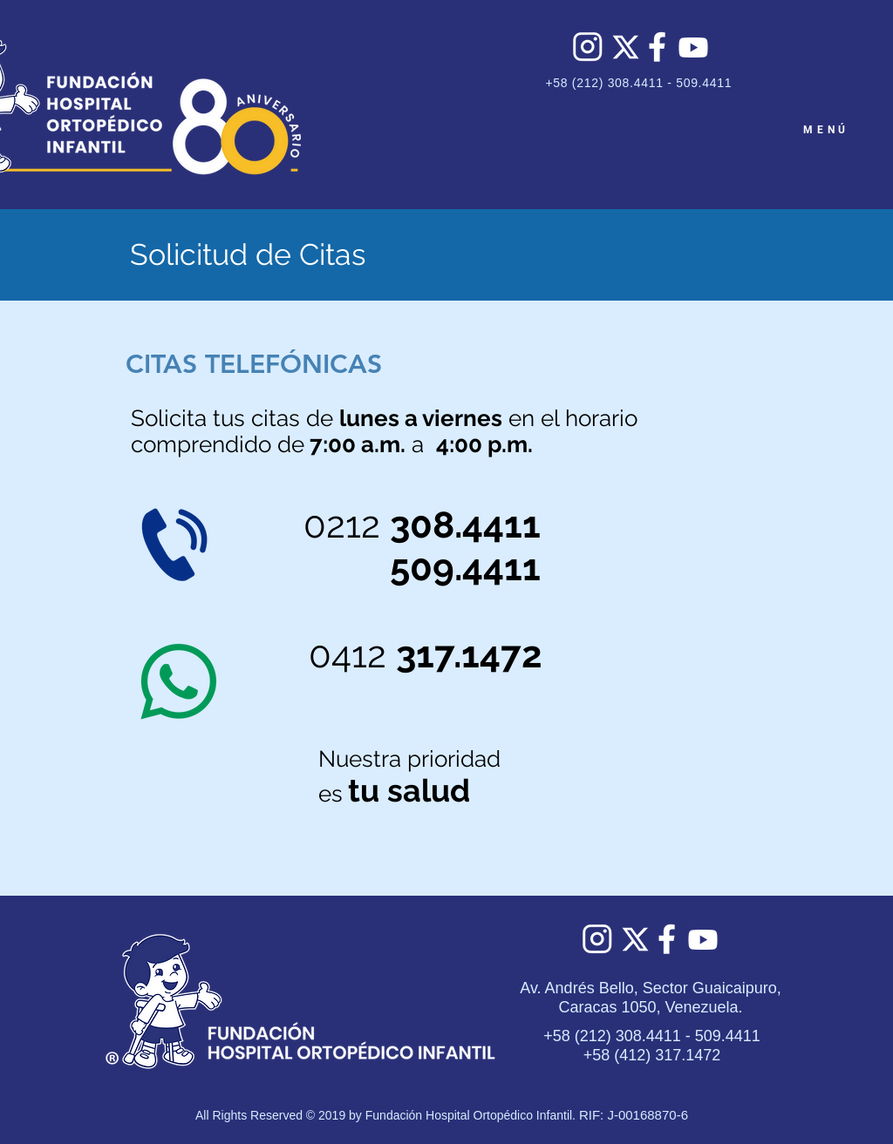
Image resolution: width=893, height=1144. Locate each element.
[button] (253, 364)
